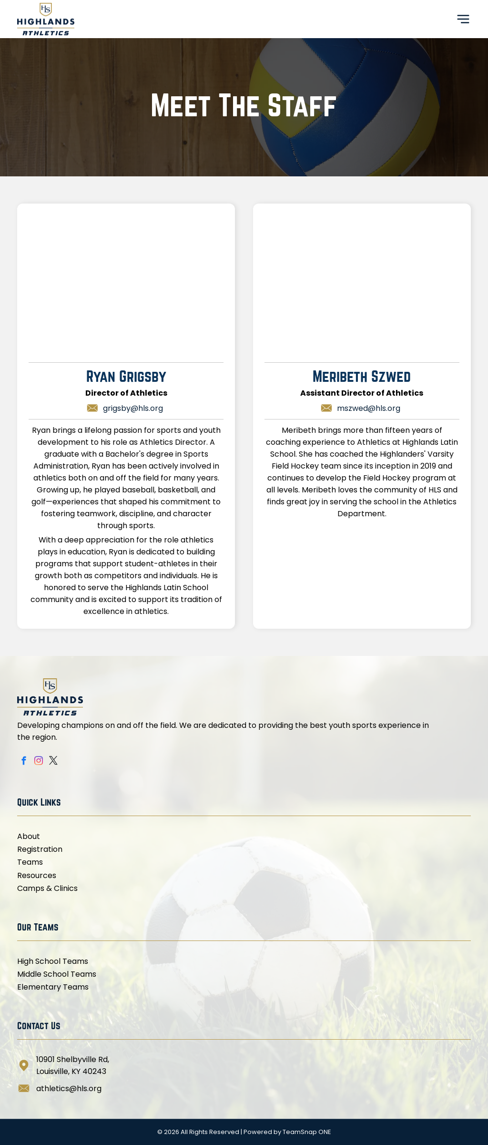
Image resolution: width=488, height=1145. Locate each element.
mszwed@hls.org (368, 408)
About (28, 836)
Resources (36, 875)
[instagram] (38, 762)
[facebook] (23, 762)
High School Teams (52, 961)
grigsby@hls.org (133, 408)
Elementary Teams (53, 986)
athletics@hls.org (69, 1088)
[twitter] (53, 762)
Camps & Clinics (47, 888)
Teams (30, 862)
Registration (39, 849)
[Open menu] (463, 19)
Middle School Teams (56, 974)
